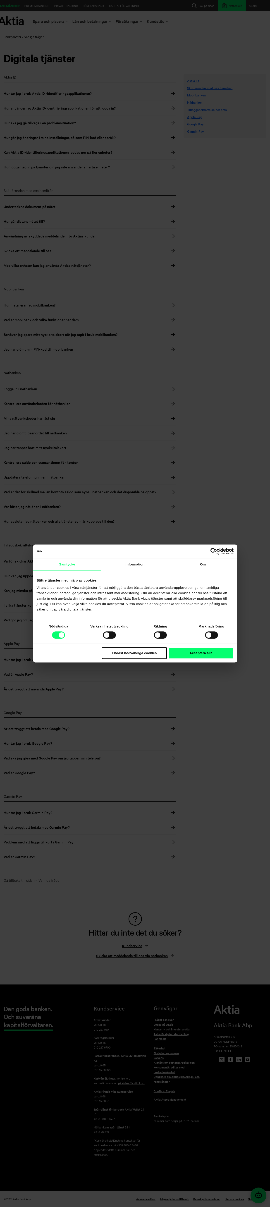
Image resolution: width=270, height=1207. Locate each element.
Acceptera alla (201, 653)
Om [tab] (203, 564)
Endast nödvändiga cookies (134, 653)
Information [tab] (135, 564)
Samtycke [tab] (67, 564)
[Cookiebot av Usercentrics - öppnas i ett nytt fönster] (214, 551)
